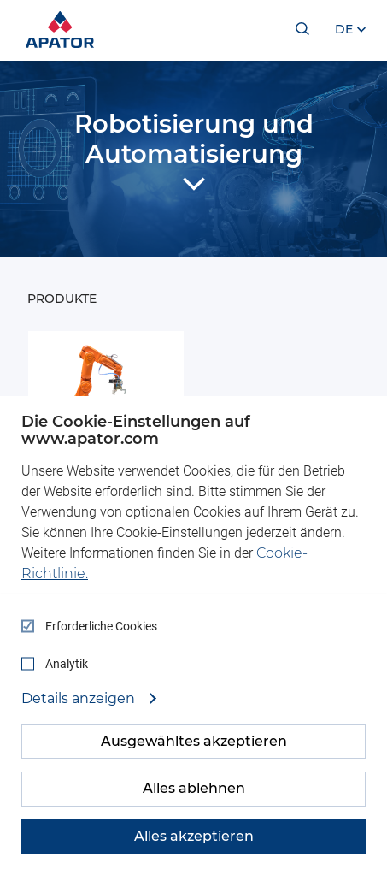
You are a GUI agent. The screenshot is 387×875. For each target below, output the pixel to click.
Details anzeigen (79, 699)
